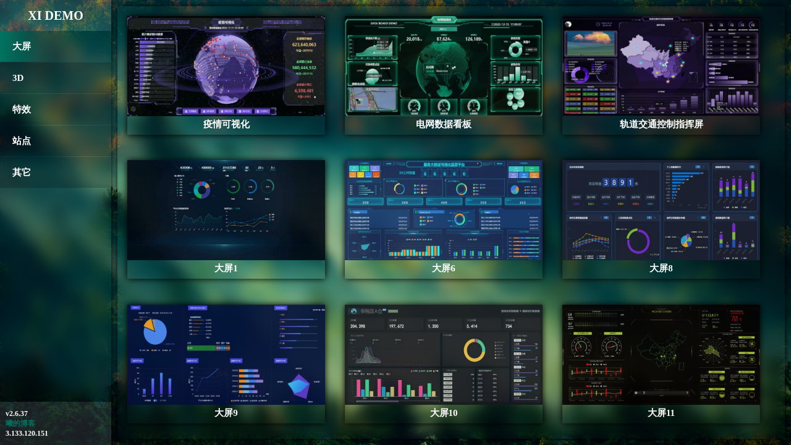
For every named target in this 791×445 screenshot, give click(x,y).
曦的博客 (20, 423)
